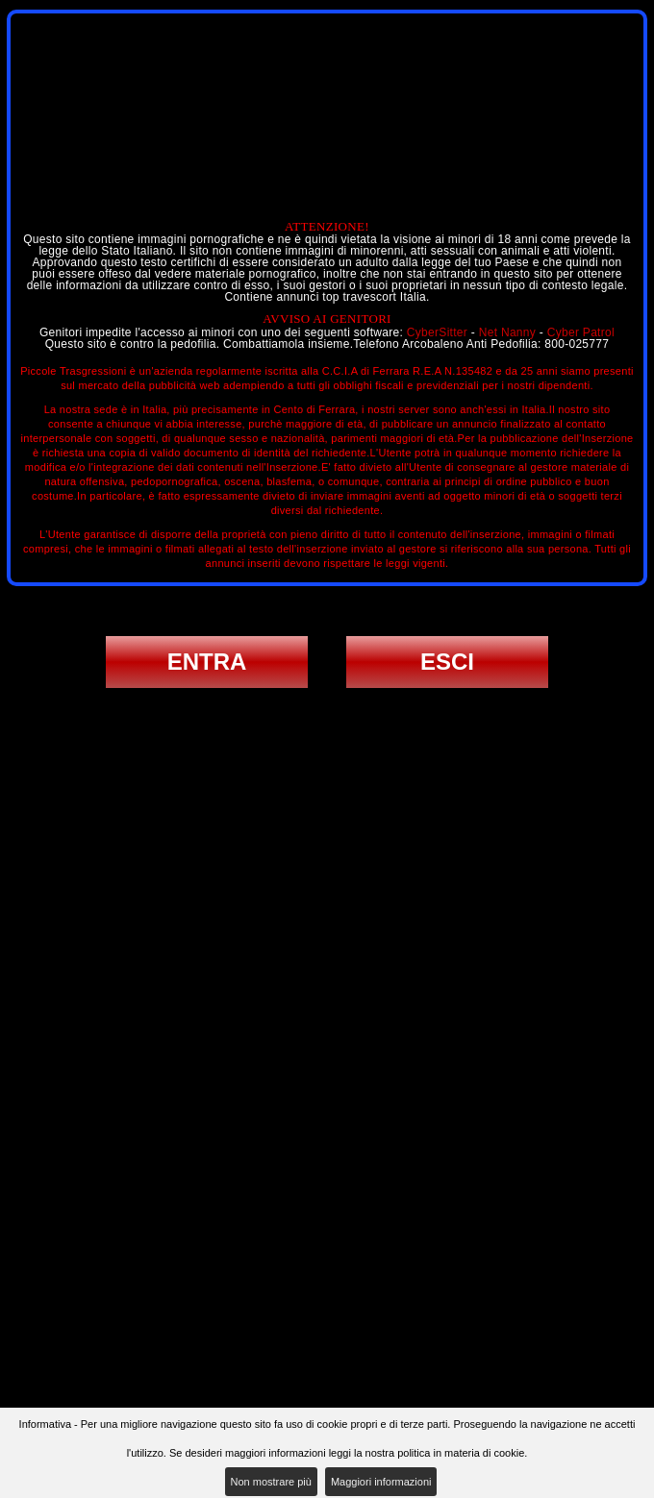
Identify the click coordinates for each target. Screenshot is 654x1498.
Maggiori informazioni (381, 1481)
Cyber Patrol (581, 332)
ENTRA (207, 662)
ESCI (447, 662)
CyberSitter (437, 332)
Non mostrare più (271, 1481)
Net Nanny (507, 332)
